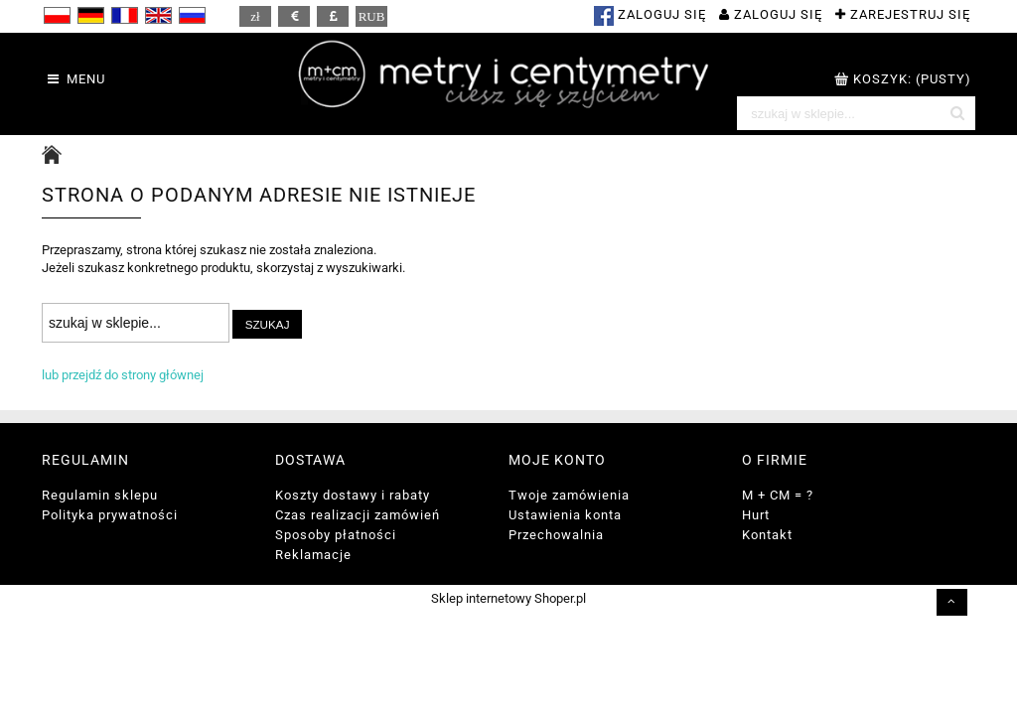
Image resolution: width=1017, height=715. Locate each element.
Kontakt (767, 534)
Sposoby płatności (335, 534)
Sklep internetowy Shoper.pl (508, 598)
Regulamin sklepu (100, 495)
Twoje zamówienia (569, 495)
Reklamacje (313, 554)
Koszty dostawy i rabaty (352, 495)
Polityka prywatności (110, 514)
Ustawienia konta (565, 514)
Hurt (756, 514)
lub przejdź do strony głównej (123, 374)
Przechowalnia (556, 534)
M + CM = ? (777, 495)
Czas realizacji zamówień (357, 514)
